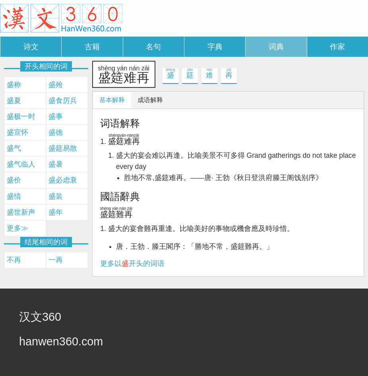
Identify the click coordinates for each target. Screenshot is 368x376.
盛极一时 (21, 116)
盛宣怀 (17, 132)
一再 (55, 260)
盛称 (14, 85)
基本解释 (112, 100)
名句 (153, 47)
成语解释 (150, 100)
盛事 (55, 116)
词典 (276, 47)
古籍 (92, 47)
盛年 (55, 212)
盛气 (14, 148)
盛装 (55, 196)
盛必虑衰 (62, 180)
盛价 (14, 180)
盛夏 (14, 101)
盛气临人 (21, 164)
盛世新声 (21, 212)
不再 (14, 260)
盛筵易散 (62, 148)
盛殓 (55, 85)
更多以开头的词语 (132, 263)
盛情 (14, 196)
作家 (337, 47)
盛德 (55, 132)
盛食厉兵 (62, 101)
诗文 (31, 47)
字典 (215, 47)
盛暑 (55, 164)
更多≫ (17, 228)
